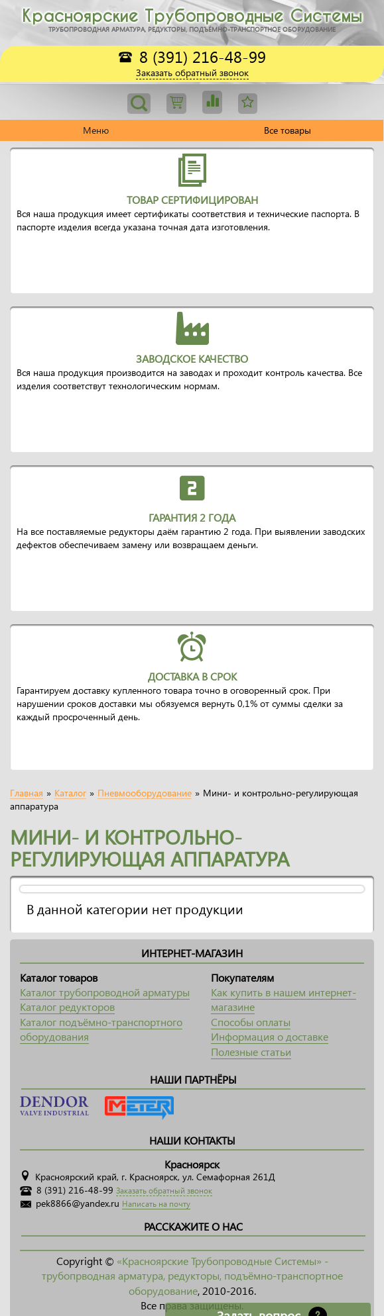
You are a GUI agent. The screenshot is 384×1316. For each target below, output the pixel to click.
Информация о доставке (269, 1036)
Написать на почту (156, 1204)
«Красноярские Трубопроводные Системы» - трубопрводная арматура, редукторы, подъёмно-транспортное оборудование (192, 1275)
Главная (26, 793)
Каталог (70, 793)
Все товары (287, 130)
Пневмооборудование (144, 793)
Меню (96, 130)
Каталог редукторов (67, 1006)
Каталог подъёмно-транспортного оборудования (101, 1029)
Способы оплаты (250, 1022)
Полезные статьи (251, 1051)
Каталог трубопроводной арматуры (105, 992)
